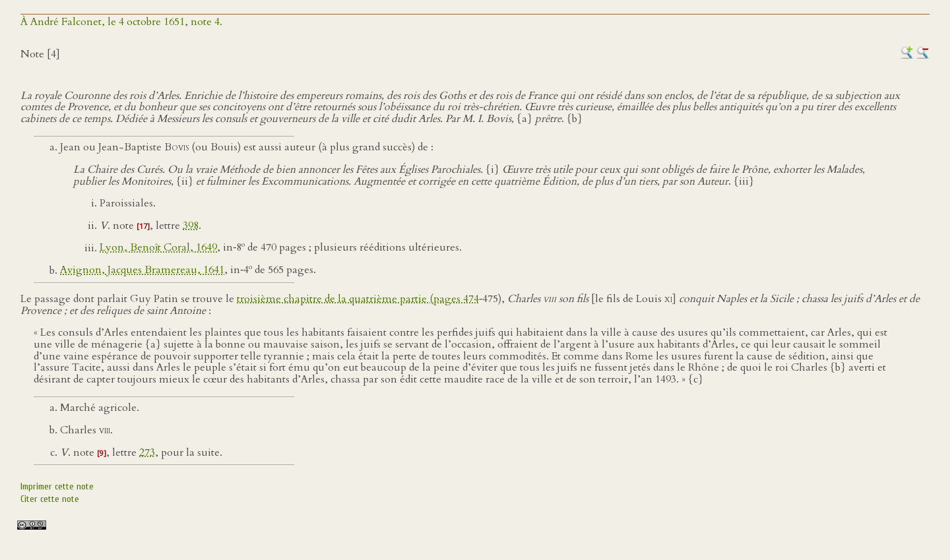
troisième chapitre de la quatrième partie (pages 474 (358, 299)
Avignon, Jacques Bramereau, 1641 (142, 270)
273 (147, 452)
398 (191, 225)
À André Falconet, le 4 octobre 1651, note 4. (121, 22)
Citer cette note (49, 499)
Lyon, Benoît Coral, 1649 (158, 248)
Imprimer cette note (57, 486)
